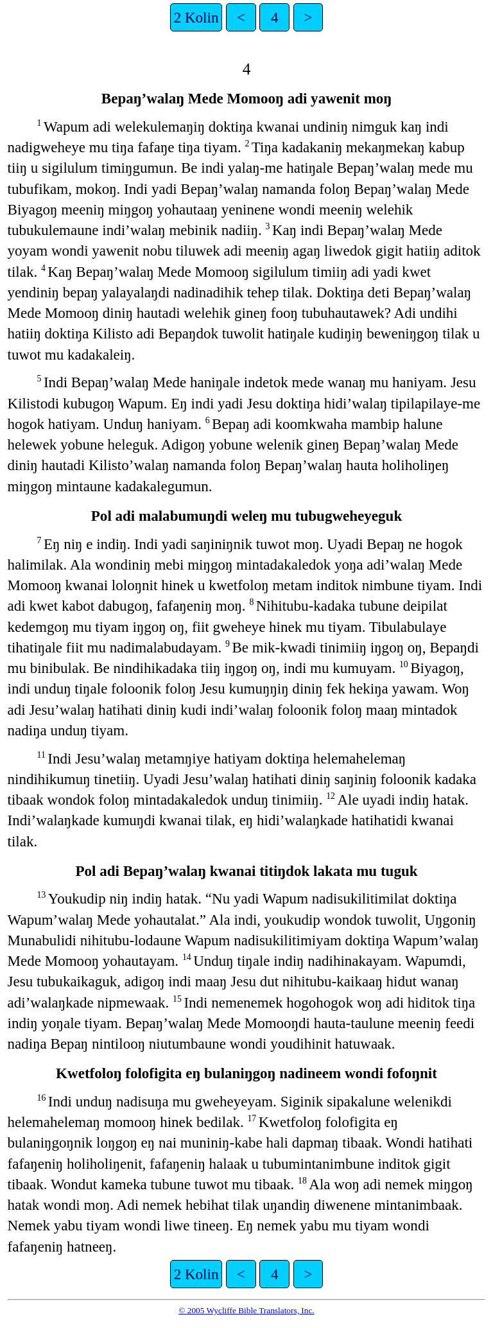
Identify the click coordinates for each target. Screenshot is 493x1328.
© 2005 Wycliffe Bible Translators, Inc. (246, 1310)
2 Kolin (196, 17)
